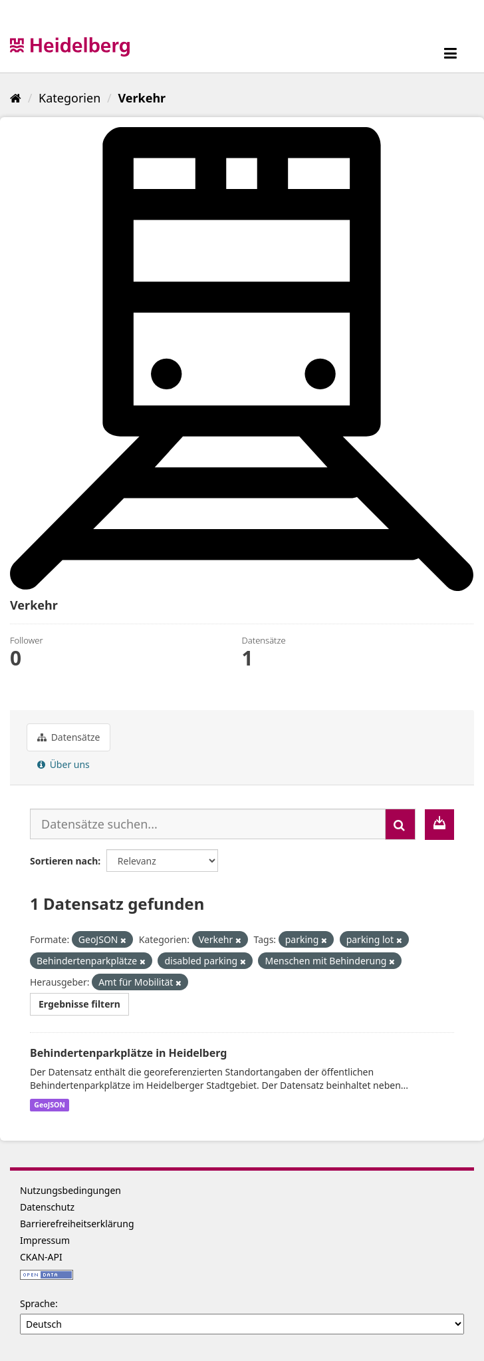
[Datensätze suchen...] (208, 824)
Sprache (37, 1303)
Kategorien (69, 98)
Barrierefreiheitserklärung (77, 1223)
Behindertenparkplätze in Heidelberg (128, 1053)
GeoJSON (49, 1104)
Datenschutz (47, 1207)
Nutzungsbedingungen (70, 1190)
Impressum (45, 1240)
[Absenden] (400, 824)
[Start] (15, 98)
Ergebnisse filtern (79, 1004)
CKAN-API (41, 1257)
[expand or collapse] (450, 53)
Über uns (63, 764)
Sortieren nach (64, 861)
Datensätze (68, 737)
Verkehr (142, 98)
